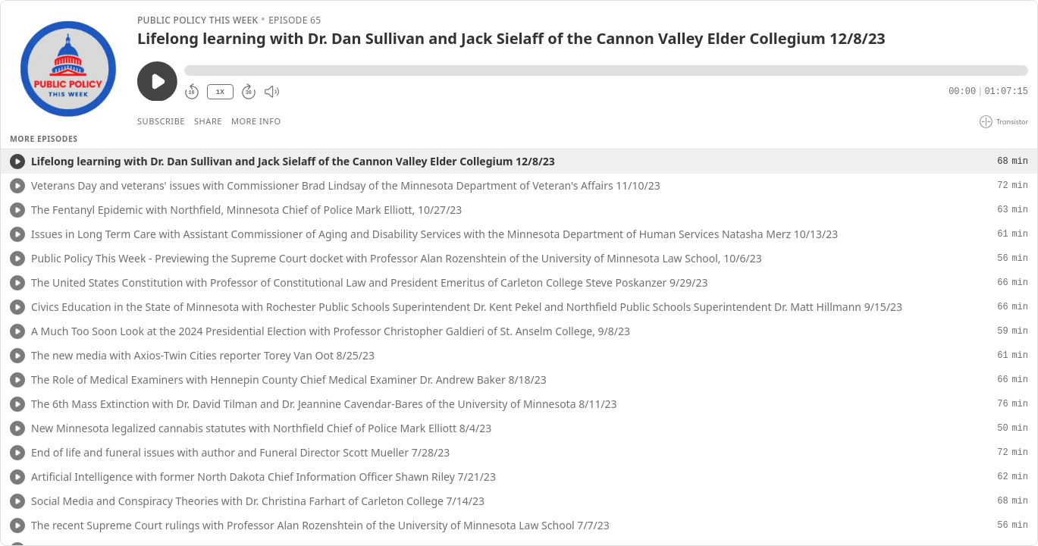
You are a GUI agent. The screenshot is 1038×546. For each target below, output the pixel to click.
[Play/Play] (17, 161)
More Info (256, 121)
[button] (606, 70)
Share (208, 121)
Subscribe (161, 121)
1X (219, 92)
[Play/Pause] (68, 69)
